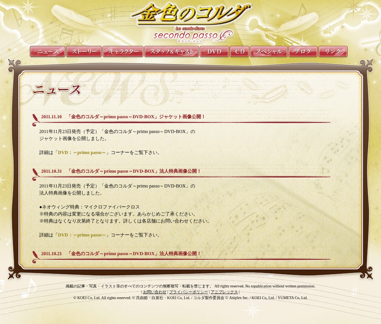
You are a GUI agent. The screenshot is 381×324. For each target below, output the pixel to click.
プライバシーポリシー (188, 292)
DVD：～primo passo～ (82, 152)
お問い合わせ (154, 292)
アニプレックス (224, 292)
